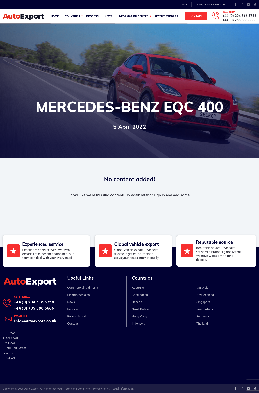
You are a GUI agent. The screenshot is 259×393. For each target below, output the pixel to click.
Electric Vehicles (78, 295)
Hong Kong (139, 316)
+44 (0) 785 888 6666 (239, 20)
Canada (137, 302)
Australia (138, 287)
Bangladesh (140, 295)
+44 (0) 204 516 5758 (239, 15)
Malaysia (202, 287)
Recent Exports (166, 16)
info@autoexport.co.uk (212, 4)
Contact (196, 16)
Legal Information (123, 388)
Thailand (202, 323)
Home (55, 16)
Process (92, 16)
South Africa (204, 309)
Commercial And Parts (82, 287)
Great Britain (140, 309)
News (183, 4)
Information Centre (133, 16)
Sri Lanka (202, 316)
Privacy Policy (101, 388)
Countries (72, 16)
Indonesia (138, 323)
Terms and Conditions (77, 388)
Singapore (203, 302)
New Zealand (205, 295)
